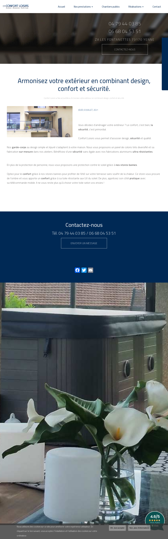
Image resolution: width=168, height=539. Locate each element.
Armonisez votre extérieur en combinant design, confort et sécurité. (97, 98)
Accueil (75, 6)
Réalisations (140, 6)
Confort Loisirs (49, 98)
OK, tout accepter (117, 529)
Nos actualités (63, 98)
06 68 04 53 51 (102, 233)
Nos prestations (94, 6)
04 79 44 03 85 (72, 233)
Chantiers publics (118, 6)
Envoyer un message (84, 243)
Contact (158, 6)
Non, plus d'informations (139, 529)
